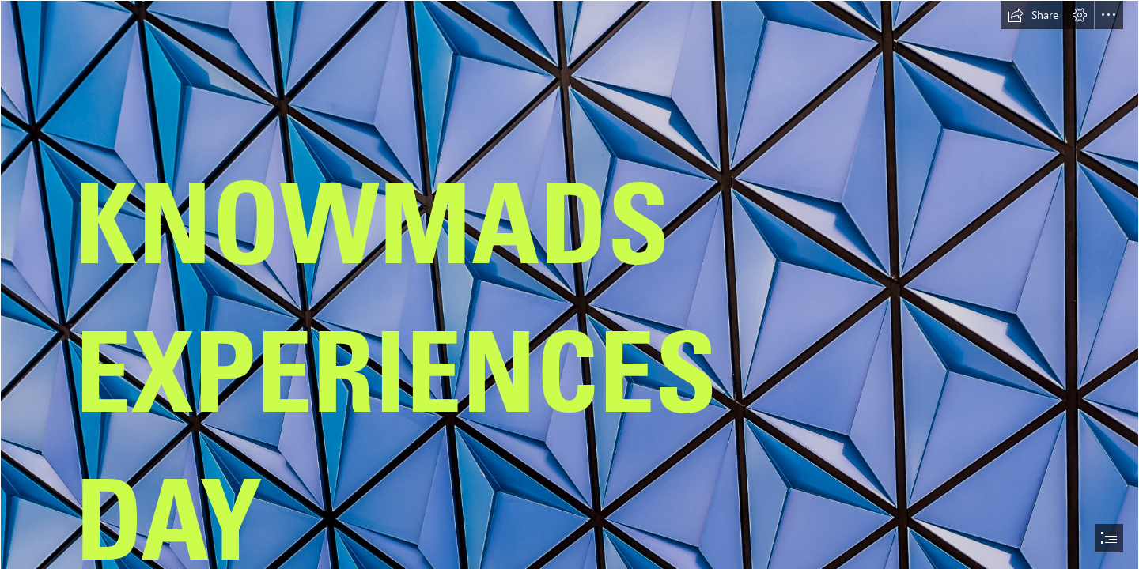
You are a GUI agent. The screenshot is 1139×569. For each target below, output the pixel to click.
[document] (569, 284)
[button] (1033, 15)
